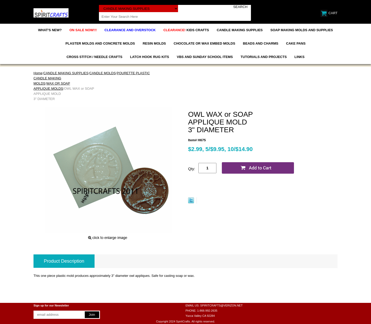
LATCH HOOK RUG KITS (149, 57)
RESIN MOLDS (154, 43)
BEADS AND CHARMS (260, 43)
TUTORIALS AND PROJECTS (264, 57)
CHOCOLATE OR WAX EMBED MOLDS (204, 43)
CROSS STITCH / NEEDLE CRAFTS (94, 57)
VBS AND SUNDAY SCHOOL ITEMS (205, 57)
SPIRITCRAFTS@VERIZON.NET (221, 305)
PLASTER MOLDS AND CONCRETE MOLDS (100, 43)
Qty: (191, 169)
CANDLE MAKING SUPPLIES (240, 30)
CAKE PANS (296, 43)
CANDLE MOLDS (102, 73)
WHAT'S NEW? (50, 30)
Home (38, 73)
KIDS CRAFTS (186, 30)
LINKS (299, 57)
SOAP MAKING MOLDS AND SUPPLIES (302, 30)
